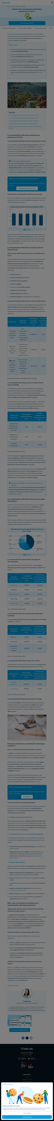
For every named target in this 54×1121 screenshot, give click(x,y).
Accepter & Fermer (27, 1117)
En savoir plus (27, 1113)
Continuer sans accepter (7, 1084)
